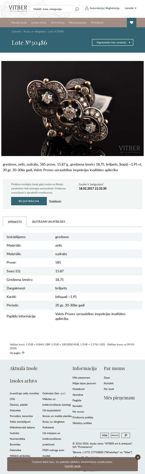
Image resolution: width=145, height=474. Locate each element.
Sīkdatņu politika (82, 423)
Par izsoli (109, 389)
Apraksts (15, 222)
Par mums (78, 411)
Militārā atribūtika (20, 456)
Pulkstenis (48, 427)
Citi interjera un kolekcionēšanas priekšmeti (51, 438)
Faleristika (15, 450)
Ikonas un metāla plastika (57, 416)
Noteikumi (97, 22)
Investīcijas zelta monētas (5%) (24, 396)
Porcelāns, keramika (21, 416)
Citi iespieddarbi (51, 410)
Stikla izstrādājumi (20, 421)
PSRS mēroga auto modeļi (53, 453)
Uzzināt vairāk (73, 466)
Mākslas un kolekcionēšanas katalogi (56, 401)
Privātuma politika (82, 417)
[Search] (77, 9)
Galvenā (16, 31)
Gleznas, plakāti (19, 404)
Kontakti (77, 406)
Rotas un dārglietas (35, 31)
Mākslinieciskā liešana (22, 427)
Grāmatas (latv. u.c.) (53, 393)
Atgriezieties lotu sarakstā (113, 42)
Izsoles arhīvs (38, 22)
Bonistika (15, 444)
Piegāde (76, 400)
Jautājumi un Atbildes (48, 221)
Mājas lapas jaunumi (84, 383)
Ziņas (107, 377)
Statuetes (15, 410)
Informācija (57, 22)
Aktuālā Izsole (19, 22)
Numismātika (17, 438)
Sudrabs (14, 433)
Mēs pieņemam (78, 22)
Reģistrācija (113, 8)
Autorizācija (94, 8)
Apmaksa (77, 394)
